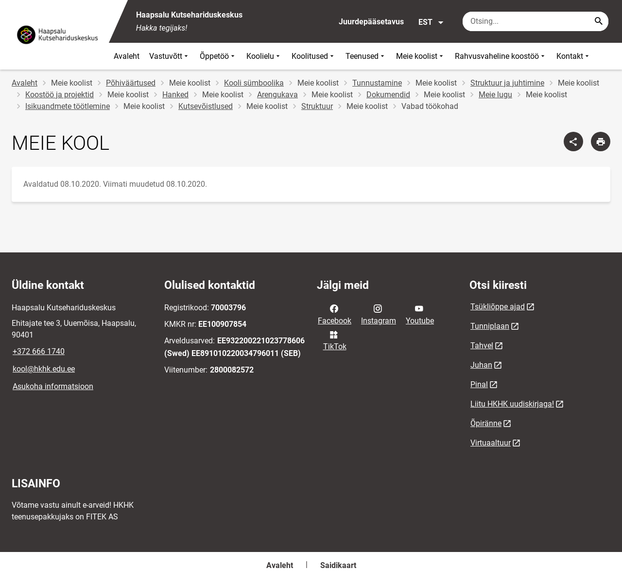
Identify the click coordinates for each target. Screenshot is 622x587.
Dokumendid (388, 94)
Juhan (481, 365)
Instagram (378, 313)
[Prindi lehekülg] (600, 141)
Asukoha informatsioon (53, 386)
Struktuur (317, 106)
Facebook (334, 313)
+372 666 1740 (39, 351)
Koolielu (264, 56)
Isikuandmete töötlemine (67, 106)
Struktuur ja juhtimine (507, 83)
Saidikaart (338, 565)
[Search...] (598, 21)
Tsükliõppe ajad (497, 306)
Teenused (366, 56)
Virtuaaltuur (490, 442)
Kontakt (573, 56)
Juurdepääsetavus (371, 21)
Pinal (479, 384)
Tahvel (481, 345)
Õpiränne (485, 423)
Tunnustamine (377, 83)
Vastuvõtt (169, 56)
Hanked (175, 94)
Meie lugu (495, 94)
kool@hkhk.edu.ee (44, 369)
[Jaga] (573, 141)
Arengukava (277, 94)
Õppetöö (218, 56)
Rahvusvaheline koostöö (501, 56)
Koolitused (314, 56)
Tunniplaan (489, 326)
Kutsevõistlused (205, 106)
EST (431, 22)
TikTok (334, 340)
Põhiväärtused (131, 83)
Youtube (420, 313)
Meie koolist (420, 56)
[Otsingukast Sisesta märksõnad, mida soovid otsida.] (535, 21)
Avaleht (126, 56)
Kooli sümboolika (254, 83)
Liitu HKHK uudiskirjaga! (512, 404)
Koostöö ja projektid (59, 94)
